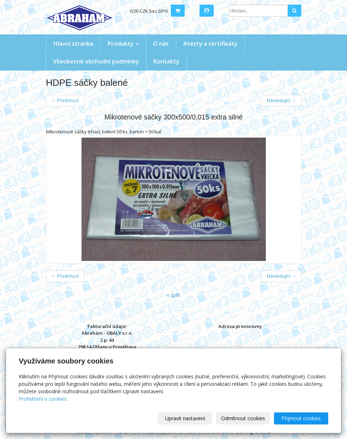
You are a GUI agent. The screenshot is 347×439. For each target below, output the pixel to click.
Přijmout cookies (301, 418)
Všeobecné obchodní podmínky (96, 61)
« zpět (173, 294)
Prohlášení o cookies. (43, 398)
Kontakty (166, 61)
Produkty (123, 44)
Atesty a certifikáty (210, 44)
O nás (161, 44)
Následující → (281, 100)
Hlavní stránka (73, 44)
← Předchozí (65, 100)
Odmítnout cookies (243, 418)
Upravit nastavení (185, 418)
